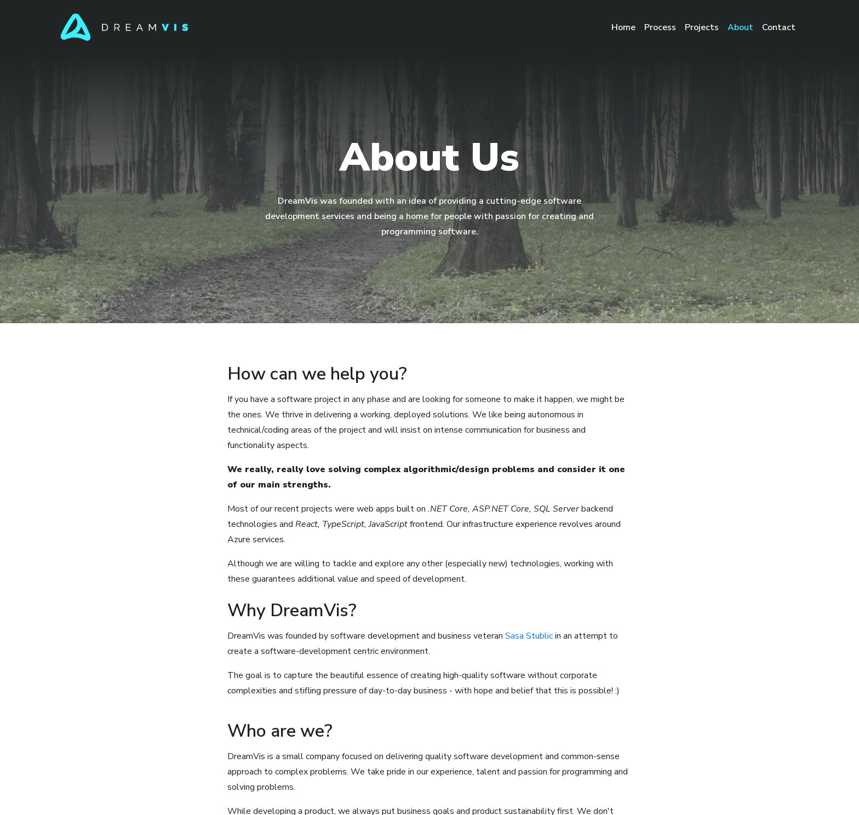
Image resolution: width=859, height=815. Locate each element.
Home (625, 26)
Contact (778, 27)
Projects (702, 27)
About (740, 27)
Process (660, 27)
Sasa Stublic (529, 636)
